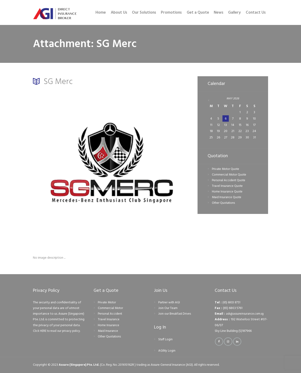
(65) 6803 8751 (232, 302)
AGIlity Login (167, 350)
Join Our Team (168, 308)
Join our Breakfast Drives (175, 314)
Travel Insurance (109, 319)
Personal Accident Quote (230, 181)
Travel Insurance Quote (228, 186)
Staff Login (165, 339)
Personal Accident (110, 314)
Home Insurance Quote (228, 192)
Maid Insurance (108, 331)
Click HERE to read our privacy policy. (59, 331)
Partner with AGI (170, 302)
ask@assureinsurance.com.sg (245, 314)
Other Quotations (224, 203)
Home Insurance (109, 325)
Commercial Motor (111, 308)
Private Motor (108, 302)
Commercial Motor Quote (230, 175)
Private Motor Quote (227, 169)
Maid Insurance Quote (227, 198)
